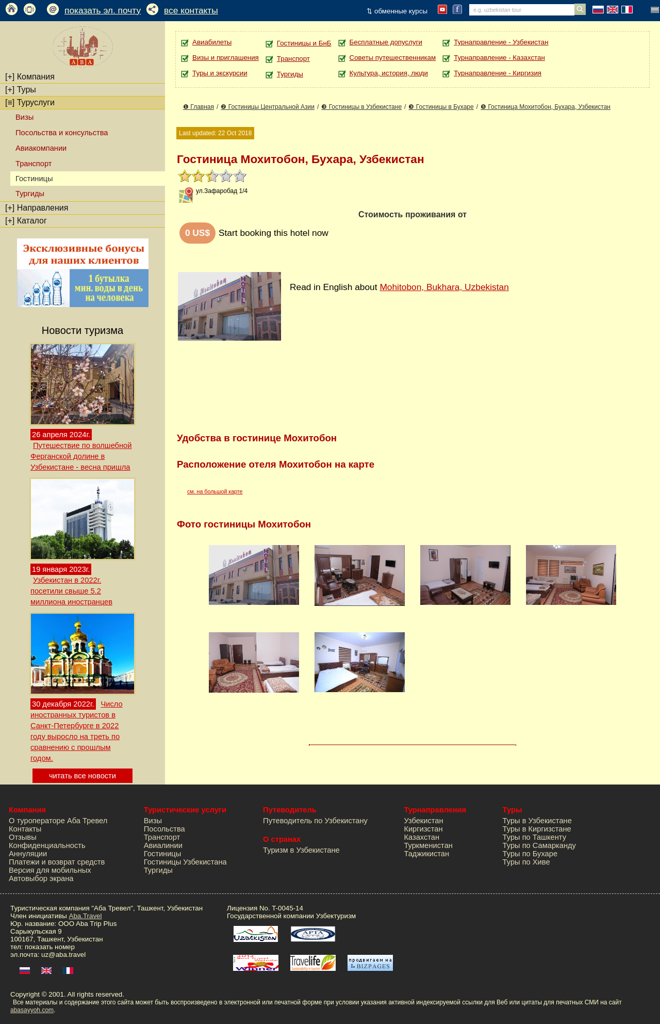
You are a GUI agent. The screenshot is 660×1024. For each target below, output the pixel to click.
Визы (24, 117)
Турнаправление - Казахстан (499, 57)
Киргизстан (423, 829)
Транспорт (33, 163)
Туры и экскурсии (220, 73)
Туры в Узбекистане (537, 821)
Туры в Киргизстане (537, 829)
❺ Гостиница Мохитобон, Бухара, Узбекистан (545, 106)
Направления (36, 207)
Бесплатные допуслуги (386, 42)
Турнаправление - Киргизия (497, 73)
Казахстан (421, 837)
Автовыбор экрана (41, 878)
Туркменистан (428, 845)
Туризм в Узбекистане (301, 850)
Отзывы (23, 837)
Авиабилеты (212, 42)
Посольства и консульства (61, 133)
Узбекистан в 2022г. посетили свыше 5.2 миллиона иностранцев (71, 591)
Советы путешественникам (393, 57)
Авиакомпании (41, 148)
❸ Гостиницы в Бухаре (440, 106)
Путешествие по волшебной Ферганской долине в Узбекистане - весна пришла (80, 456)
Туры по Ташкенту (534, 837)
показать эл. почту (102, 10)
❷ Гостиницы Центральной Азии (268, 106)
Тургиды (29, 193)
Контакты (25, 829)
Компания (30, 76)
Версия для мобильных (50, 870)
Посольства (164, 829)
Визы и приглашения (225, 57)
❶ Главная (198, 106)
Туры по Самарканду (539, 845)
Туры (20, 89)
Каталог (26, 220)
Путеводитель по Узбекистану (315, 821)
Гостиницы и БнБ (304, 43)
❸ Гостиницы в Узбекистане (361, 106)
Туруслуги (30, 102)
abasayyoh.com (32, 1010)
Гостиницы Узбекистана (185, 862)
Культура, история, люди (389, 73)
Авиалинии (163, 845)
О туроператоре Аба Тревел (58, 821)
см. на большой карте (215, 491)
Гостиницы (163, 854)
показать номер (50, 947)
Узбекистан (423, 821)
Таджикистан (426, 854)
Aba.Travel (85, 916)
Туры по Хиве (526, 862)
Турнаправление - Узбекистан (501, 42)
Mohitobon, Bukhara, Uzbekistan (444, 287)
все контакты (191, 10)
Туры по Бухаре (530, 854)
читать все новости (82, 776)
